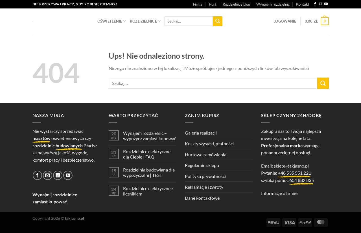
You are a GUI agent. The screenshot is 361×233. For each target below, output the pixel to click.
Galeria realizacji (201, 132)
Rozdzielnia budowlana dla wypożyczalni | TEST (149, 172)
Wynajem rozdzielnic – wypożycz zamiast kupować (149, 135)
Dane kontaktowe (202, 198)
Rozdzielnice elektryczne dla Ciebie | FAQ (146, 154)
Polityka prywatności (205, 176)
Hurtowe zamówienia (205, 154)
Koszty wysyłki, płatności (209, 143)
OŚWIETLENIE (111, 21)
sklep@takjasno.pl (291, 165)
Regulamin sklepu (202, 165)
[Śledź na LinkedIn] (57, 175)
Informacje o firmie (279, 193)
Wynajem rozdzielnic (273, 4)
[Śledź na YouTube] (326, 4)
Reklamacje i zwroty (204, 187)
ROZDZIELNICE (145, 21)
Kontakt (302, 4)
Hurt (212, 4)
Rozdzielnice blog (236, 4)
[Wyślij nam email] (320, 4)
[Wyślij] (217, 21)
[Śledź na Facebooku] (315, 4)
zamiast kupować (49, 201)
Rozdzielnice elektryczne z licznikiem (148, 191)
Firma (197, 4)
